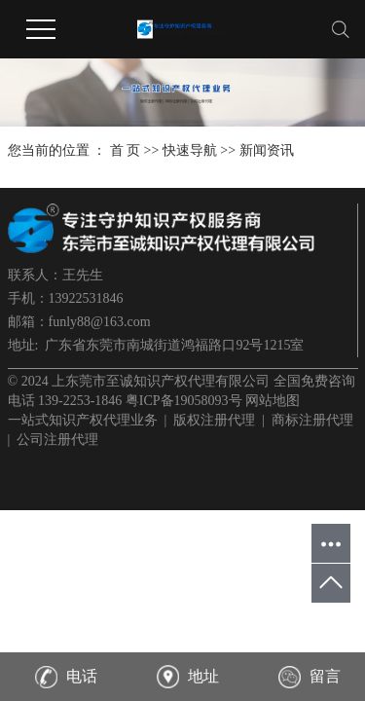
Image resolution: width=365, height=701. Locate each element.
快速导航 (190, 150)
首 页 (125, 150)
